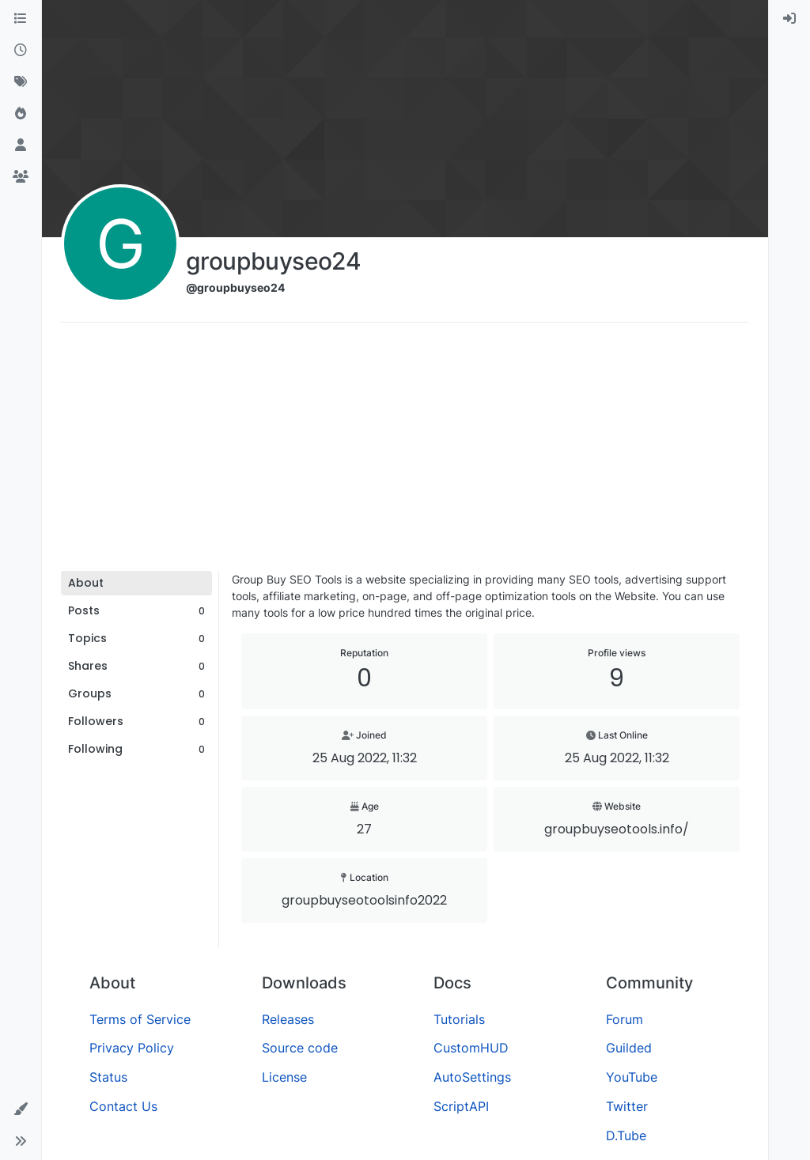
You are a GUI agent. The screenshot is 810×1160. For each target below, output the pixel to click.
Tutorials (459, 1019)
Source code (300, 1048)
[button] (20, 1109)
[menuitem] (789, 19)
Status (108, 1077)
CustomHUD (471, 1048)
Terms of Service (140, 1019)
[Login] (789, 19)
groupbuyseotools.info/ (616, 829)
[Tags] (20, 82)
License (284, 1077)
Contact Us (123, 1106)
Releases (288, 1019)
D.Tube (626, 1135)
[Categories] (20, 19)
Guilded (629, 1048)
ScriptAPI (461, 1106)
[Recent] (20, 50)
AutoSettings (472, 1077)
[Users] (20, 145)
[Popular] (20, 114)
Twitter (627, 1106)
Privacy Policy (131, 1048)
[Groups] (20, 177)
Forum (624, 1019)
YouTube (631, 1077)
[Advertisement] (405, 452)
